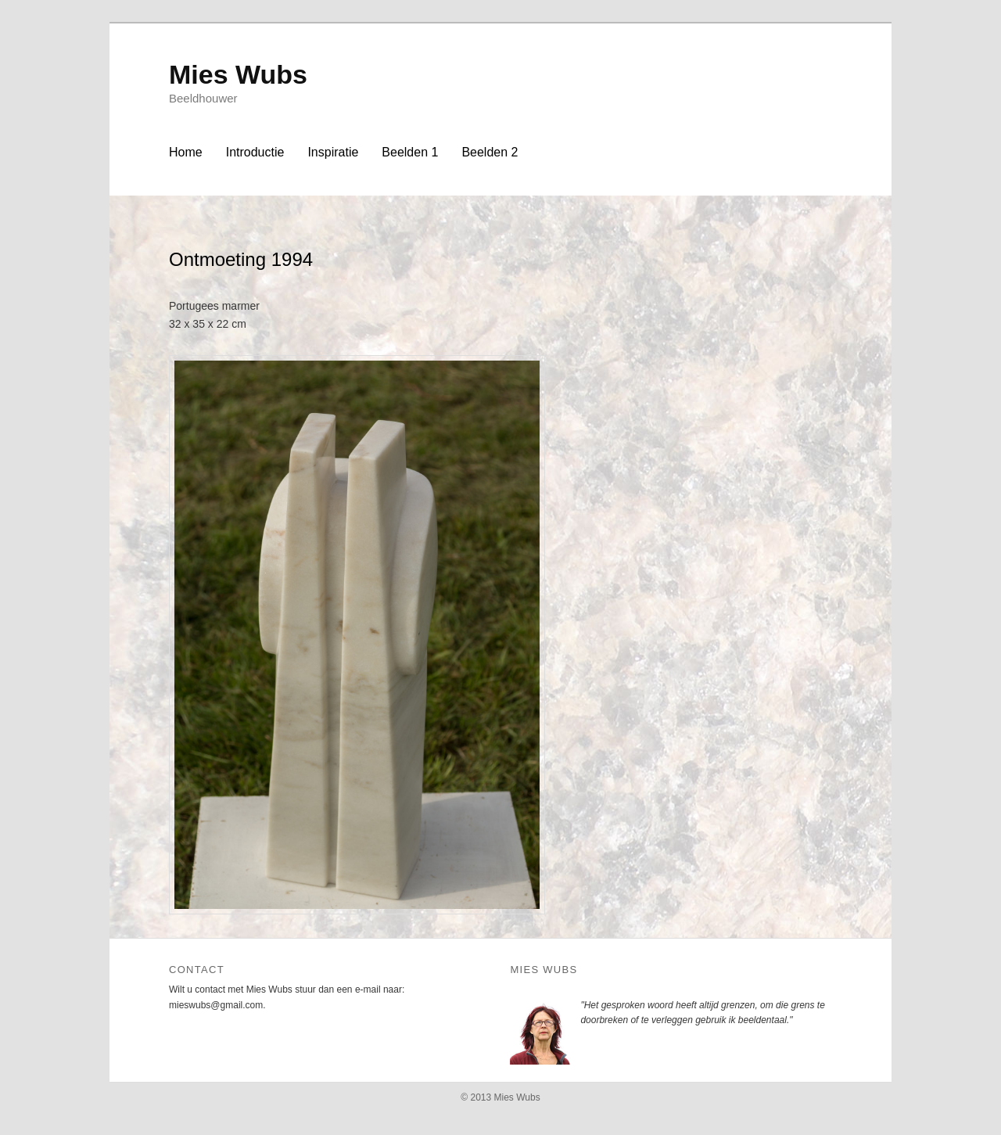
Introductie (255, 152)
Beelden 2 (489, 152)
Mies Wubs (238, 74)
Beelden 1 (410, 152)
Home (186, 152)
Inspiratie (332, 152)
